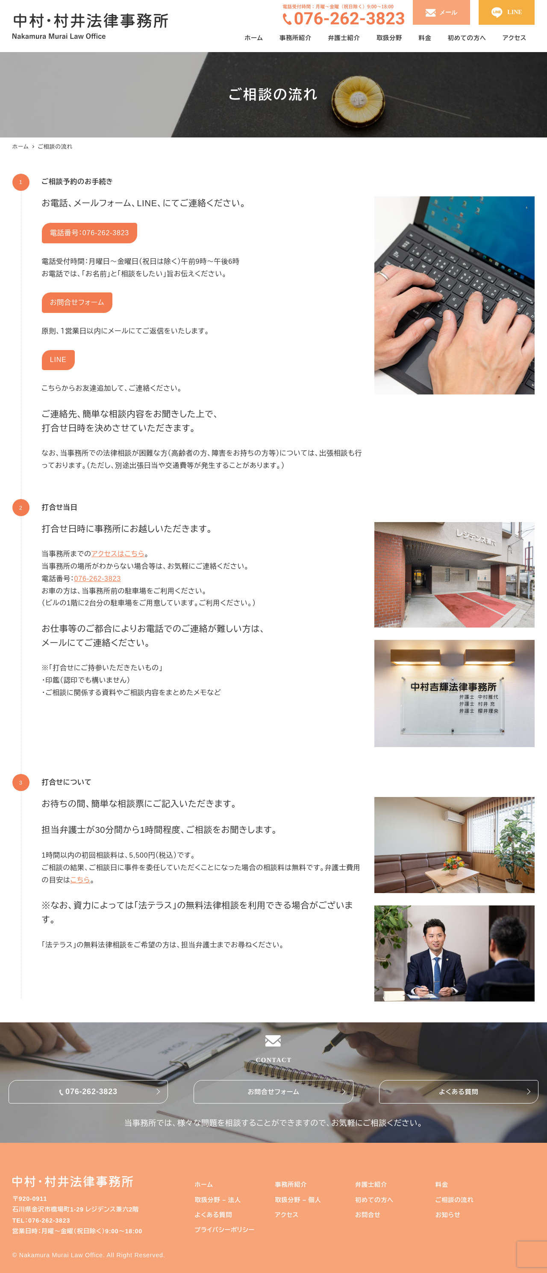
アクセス (287, 1215)
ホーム (203, 1184)
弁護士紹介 (371, 1184)
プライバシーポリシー (224, 1229)
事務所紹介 (291, 1184)
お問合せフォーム (273, 1091)
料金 (441, 1184)
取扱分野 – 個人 (298, 1200)
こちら (81, 880)
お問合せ (368, 1215)
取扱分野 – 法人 (217, 1200)
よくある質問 (458, 1091)
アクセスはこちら (118, 554)
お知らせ (448, 1215)
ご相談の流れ (454, 1200)
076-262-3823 (97, 578)
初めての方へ (374, 1200)
